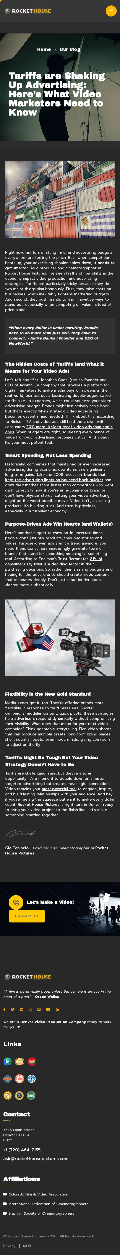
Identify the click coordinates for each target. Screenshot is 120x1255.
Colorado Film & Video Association (38, 1194)
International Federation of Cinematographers (48, 1204)
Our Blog (70, 49)
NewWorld (19, 343)
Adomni (26, 385)
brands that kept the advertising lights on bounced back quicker (55, 477)
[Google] (57, 1009)
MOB (27, 1245)
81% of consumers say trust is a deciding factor (53, 561)
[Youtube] (48, 1009)
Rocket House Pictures (38, 804)
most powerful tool (59, 789)
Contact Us (27, 916)
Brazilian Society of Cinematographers (41, 1213)
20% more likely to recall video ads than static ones (59, 429)
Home (44, 49)
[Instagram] (30, 1009)
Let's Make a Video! (41, 902)
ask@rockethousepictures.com (35, 1158)
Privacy (9, 1245)
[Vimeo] (39, 1009)
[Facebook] (4, 1009)
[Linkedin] (21, 1009)
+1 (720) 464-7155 (22, 1149)
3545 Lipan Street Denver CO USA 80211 (18, 1135)
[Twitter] (13, 1009)
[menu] (109, 9)
